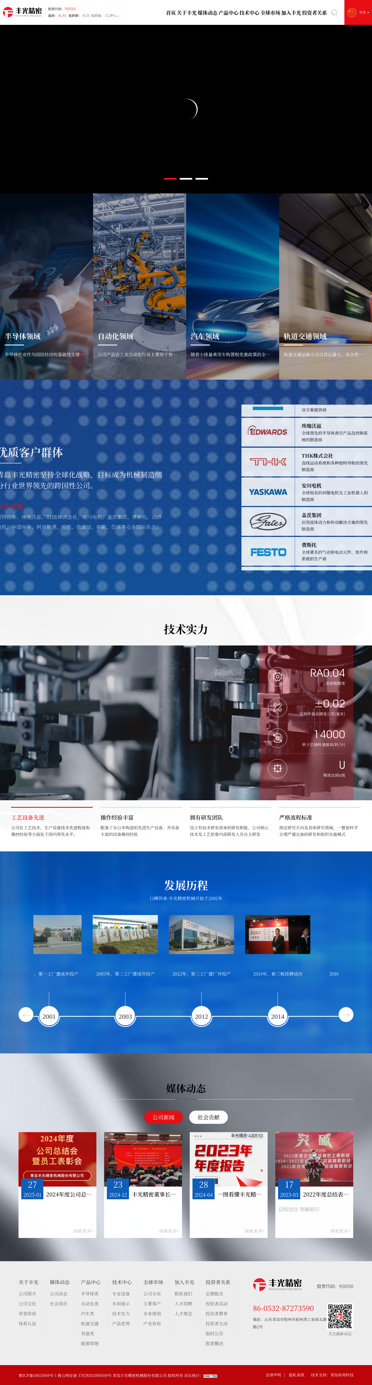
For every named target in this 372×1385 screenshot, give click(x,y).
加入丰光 (292, 12)
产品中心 (229, 12)
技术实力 (121, 1313)
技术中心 (250, 12)
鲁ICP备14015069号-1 (38, 1375)
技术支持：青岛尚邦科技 (332, 1375)
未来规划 (152, 1313)
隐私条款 (296, 1375)
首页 (171, 12)
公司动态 (58, 1293)
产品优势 (121, 1323)
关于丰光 (188, 12)
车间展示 (121, 1303)
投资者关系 (315, 12)
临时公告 (214, 1333)
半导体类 (90, 1293)
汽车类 (87, 1313)
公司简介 (27, 1293)
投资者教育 (217, 1313)
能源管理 (90, 1343)
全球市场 (271, 12)
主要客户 (152, 1303)
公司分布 (152, 1293)
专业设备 (121, 1293)
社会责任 (58, 1303)
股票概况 (214, 1343)
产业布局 (152, 1323)
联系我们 (183, 1293)
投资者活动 (217, 1303)
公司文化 (27, 1303)
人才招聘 (183, 1303)
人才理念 (183, 1313)
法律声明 (273, 1375)
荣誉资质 (27, 1313)
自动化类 (90, 1303)
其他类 (87, 1333)
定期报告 (214, 1293)
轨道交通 (90, 1323)
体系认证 (27, 1323)
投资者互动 (217, 1323)
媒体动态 (209, 12)
